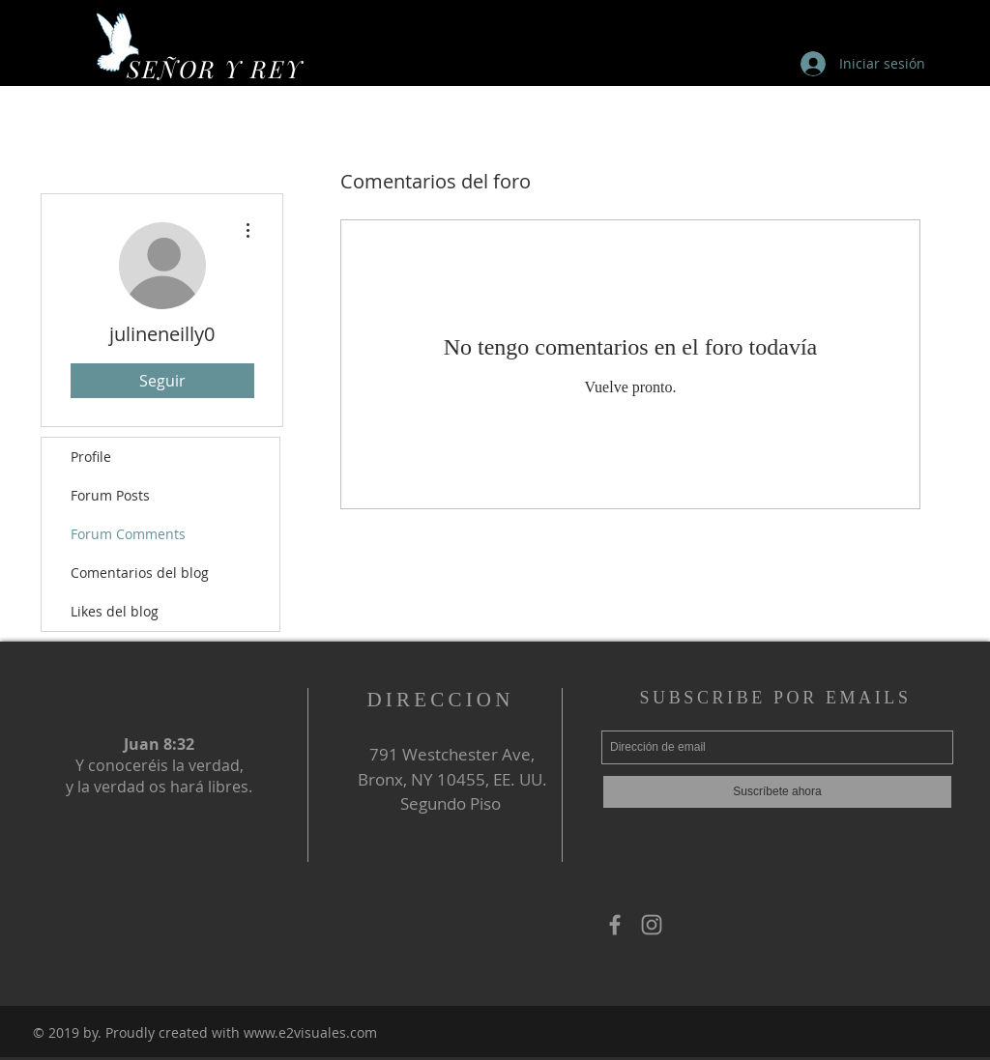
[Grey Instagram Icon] (651, 924)
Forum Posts (110, 495)
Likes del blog (115, 611)
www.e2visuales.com (310, 1032)
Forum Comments (128, 534)
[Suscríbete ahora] (777, 792)
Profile (91, 456)
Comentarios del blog (140, 572)
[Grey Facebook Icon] (614, 924)
